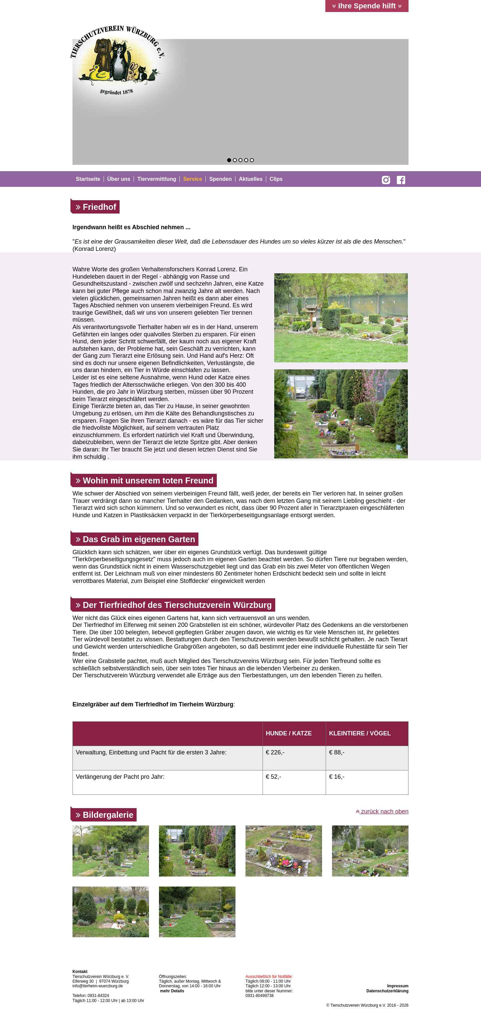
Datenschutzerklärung (387, 991)
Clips (276, 179)
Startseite (88, 179)
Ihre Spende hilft (367, 6)
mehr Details (172, 991)
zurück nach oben (382, 811)
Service (192, 179)
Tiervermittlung (156, 179)
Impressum (398, 986)
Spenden (220, 179)
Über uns (118, 179)
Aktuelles (251, 179)
